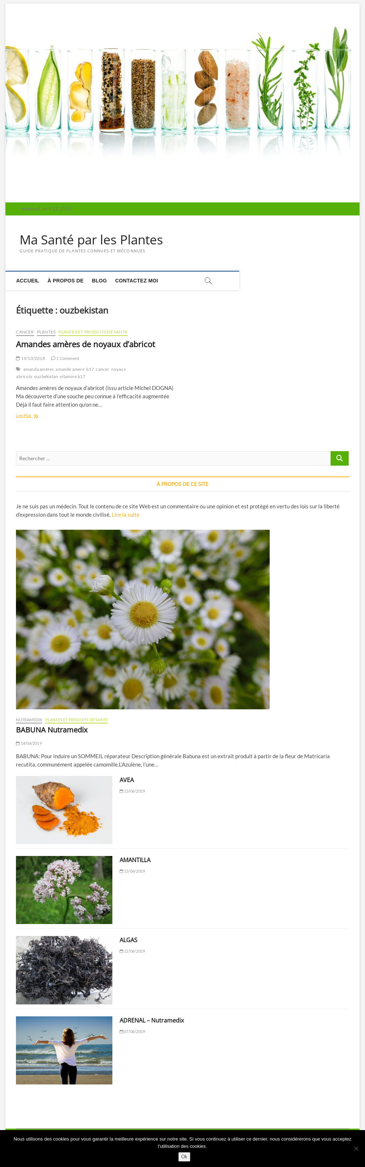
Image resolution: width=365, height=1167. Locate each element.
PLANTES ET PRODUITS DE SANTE (93, 332)
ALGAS (128, 940)
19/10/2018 (30, 358)
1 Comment (65, 358)
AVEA (127, 780)
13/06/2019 (132, 791)
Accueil (31, 281)
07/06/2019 (132, 1031)
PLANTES (46, 332)
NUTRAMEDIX (29, 720)
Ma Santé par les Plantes (94, 240)
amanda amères (38, 369)
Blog (102, 281)
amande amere (69, 369)
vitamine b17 (72, 376)
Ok (184, 1156)
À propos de (69, 281)
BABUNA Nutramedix (51, 730)
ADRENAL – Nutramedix (152, 1020)
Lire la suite (126, 515)
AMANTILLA (135, 860)
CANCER (25, 332)
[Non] (356, 1148)
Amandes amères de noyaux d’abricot (85, 344)
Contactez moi (140, 281)
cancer (102, 369)
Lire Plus (31, 416)
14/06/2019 (28, 743)
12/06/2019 (132, 951)
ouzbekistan (46, 376)
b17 (90, 369)
